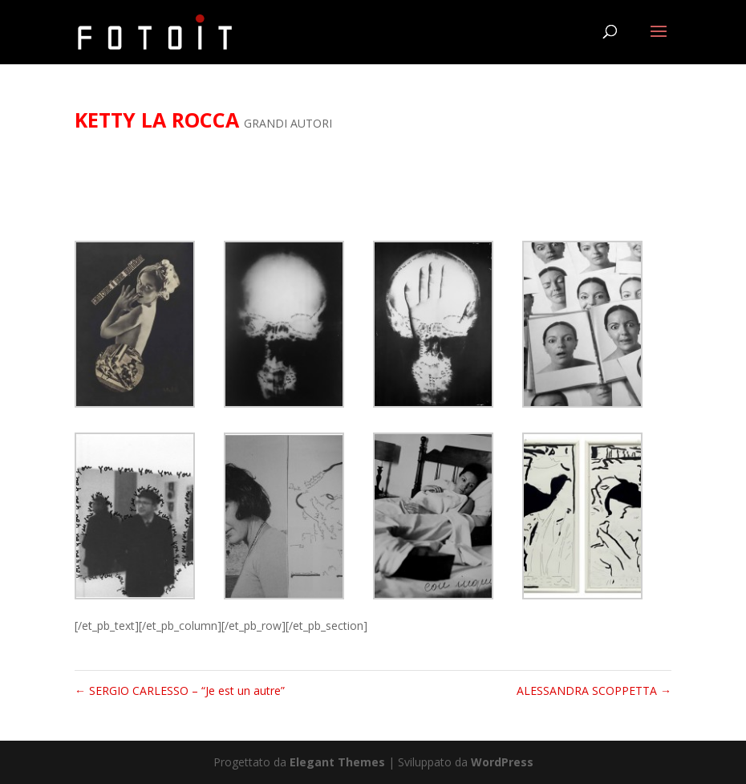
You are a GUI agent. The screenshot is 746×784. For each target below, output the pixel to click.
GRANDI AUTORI (288, 123)
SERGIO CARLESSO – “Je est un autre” (180, 690)
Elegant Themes (337, 762)
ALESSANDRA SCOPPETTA (594, 690)
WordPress (502, 762)
